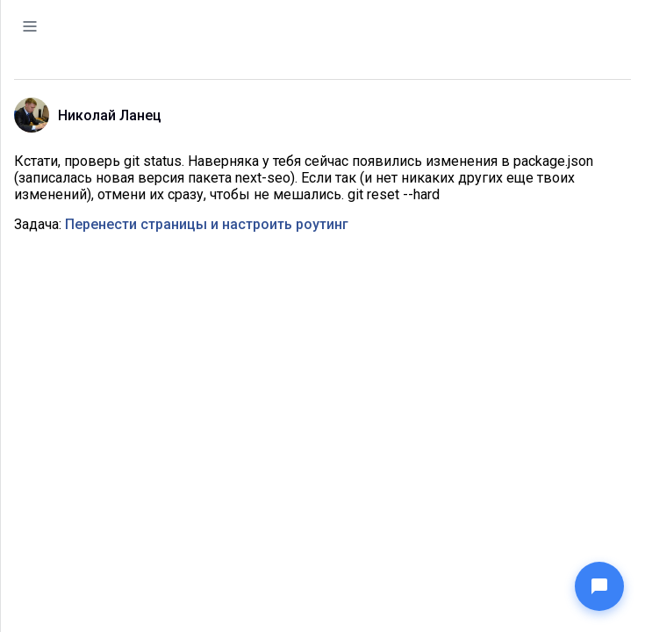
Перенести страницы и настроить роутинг (206, 224)
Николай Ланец (109, 115)
